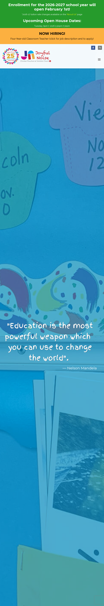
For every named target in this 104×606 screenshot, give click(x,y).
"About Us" (72, 14)
